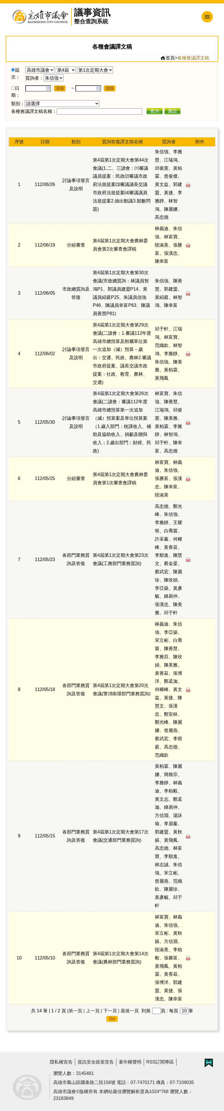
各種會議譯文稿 (193, 57)
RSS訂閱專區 (160, 1062)
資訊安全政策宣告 (95, 1062)
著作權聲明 (130, 1062)
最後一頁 (130, 1010)
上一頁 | (94, 1010)
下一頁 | (111, 1010)
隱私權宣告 (61, 1062)
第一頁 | (77, 1010)
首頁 (167, 58)
